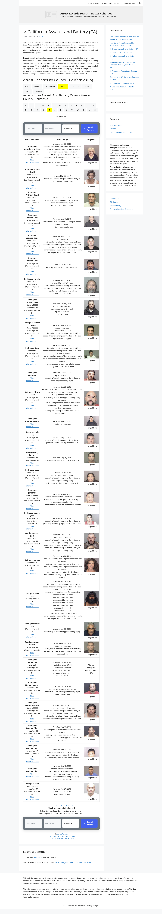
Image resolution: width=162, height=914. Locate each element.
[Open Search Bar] (140, 3)
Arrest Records (62, 834)
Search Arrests (89, 128)
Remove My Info (129, 3)
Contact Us (114, 198)
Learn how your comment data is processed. (73, 862)
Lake (27, 86)
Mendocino (50, 86)
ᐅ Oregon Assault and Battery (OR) (124, 49)
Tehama (38, 91)
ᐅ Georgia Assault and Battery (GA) (62, 836)
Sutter (27, 91)
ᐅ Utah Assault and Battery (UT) (62, 838)
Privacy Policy (115, 205)
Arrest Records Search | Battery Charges (86, 13)
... (54, 805)
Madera (37, 86)
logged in (38, 857)
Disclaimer (114, 202)
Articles (113, 128)
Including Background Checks (122, 132)
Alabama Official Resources (121, 52)
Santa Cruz (75, 86)
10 (72, 805)
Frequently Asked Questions (121, 209)
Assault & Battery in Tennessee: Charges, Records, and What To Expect (123, 65)
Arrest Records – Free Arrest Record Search (103, 3)
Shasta (87, 86)
